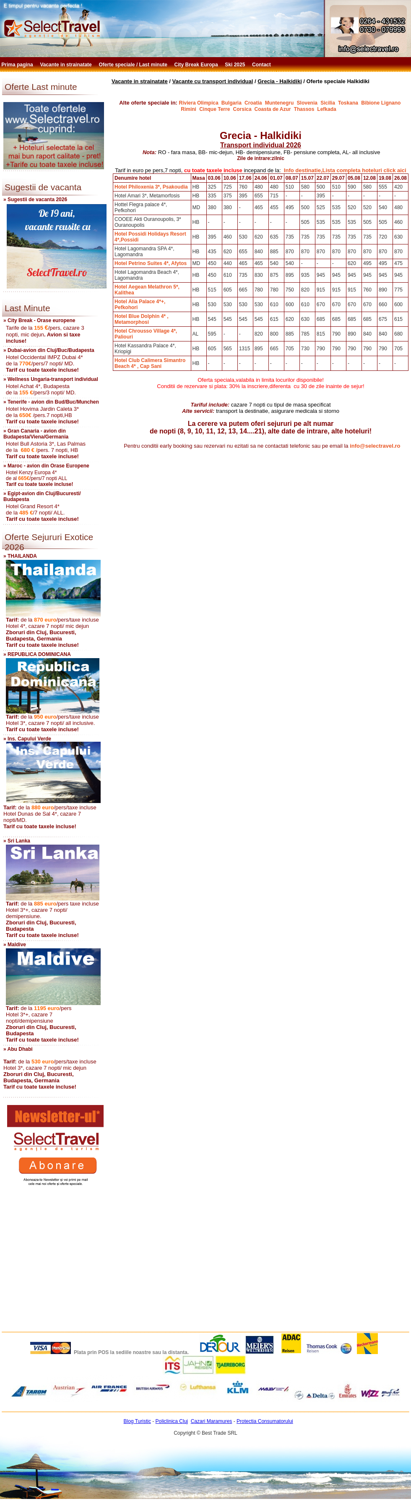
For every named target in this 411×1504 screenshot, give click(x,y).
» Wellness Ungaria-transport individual (50, 379)
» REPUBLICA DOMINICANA (37, 654)
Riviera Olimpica (199, 103)
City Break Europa (196, 65)
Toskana (348, 103)
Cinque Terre (214, 109)
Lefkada (326, 109)
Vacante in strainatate (66, 65)
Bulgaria (231, 103)
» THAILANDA (20, 556)
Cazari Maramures (211, 1421)
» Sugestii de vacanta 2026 (35, 199)
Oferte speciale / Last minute (134, 65)
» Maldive (14, 945)
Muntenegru (279, 103)
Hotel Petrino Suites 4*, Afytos (150, 263)
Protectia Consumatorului (265, 1421)
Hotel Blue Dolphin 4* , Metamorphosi (141, 319)
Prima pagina (17, 65)
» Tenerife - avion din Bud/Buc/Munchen (51, 402)
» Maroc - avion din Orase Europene (46, 466)
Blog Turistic (137, 1421)
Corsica (243, 109)
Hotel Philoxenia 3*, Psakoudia (151, 187)
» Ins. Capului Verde (27, 739)
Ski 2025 (235, 65)
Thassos (305, 109)
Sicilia (327, 103)
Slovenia (307, 103)
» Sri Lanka (16, 841)
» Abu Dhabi (18, 1049)
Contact (262, 65)
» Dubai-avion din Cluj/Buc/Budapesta (48, 350)
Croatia (253, 103)
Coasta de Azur (273, 109)
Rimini (188, 109)
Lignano (391, 103)
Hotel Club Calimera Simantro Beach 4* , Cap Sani (149, 363)
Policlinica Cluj (172, 1421)
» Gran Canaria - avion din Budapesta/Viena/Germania (35, 434)
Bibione (370, 103)
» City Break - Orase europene (39, 320)
